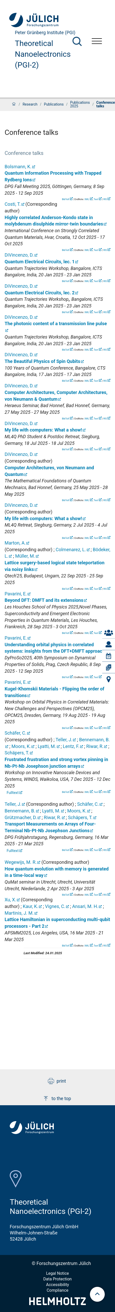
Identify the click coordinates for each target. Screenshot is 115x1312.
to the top (57, 1098)
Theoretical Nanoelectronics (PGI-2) (43, 54)
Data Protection (57, 1279)
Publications (54, 104)
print (57, 1081)
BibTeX (65, 199)
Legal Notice (57, 1273)
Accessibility (57, 1284)
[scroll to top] (97, 1294)
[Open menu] (97, 42)
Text (96, 199)
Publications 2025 (80, 104)
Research (30, 104)
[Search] (77, 41)
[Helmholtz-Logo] (57, 1303)
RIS (105, 199)
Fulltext (13, 793)
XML (87, 199)
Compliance (57, 1290)
